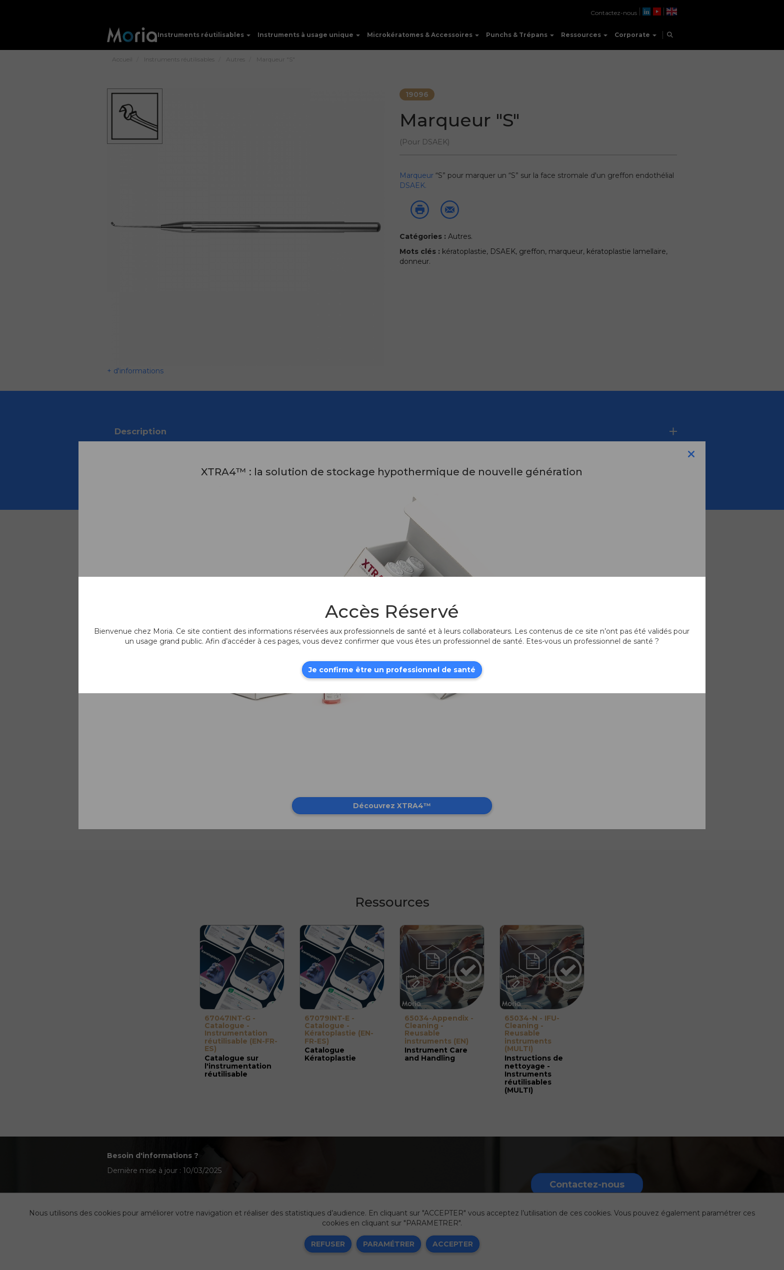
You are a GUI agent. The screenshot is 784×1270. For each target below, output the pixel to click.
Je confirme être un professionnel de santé (392, 669)
